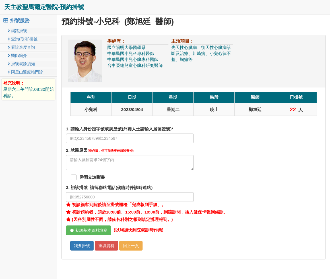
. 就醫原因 (100, 150)
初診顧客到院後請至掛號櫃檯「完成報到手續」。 (116, 204)
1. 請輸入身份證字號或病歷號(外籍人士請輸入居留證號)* (119, 129)
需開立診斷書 (92, 177)
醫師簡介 (17, 55)
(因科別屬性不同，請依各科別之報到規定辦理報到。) (119, 219)
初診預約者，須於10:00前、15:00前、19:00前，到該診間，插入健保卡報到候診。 (147, 212)
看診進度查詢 (21, 47)
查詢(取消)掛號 (23, 39)
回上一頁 (131, 245)
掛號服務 (16, 20)
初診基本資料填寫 (88, 230)
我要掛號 (82, 245)
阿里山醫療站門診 (25, 72)
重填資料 (106, 245)
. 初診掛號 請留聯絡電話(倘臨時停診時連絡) (109, 187)
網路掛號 (17, 30)
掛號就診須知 (21, 63)
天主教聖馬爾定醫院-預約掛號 (44, 7)
